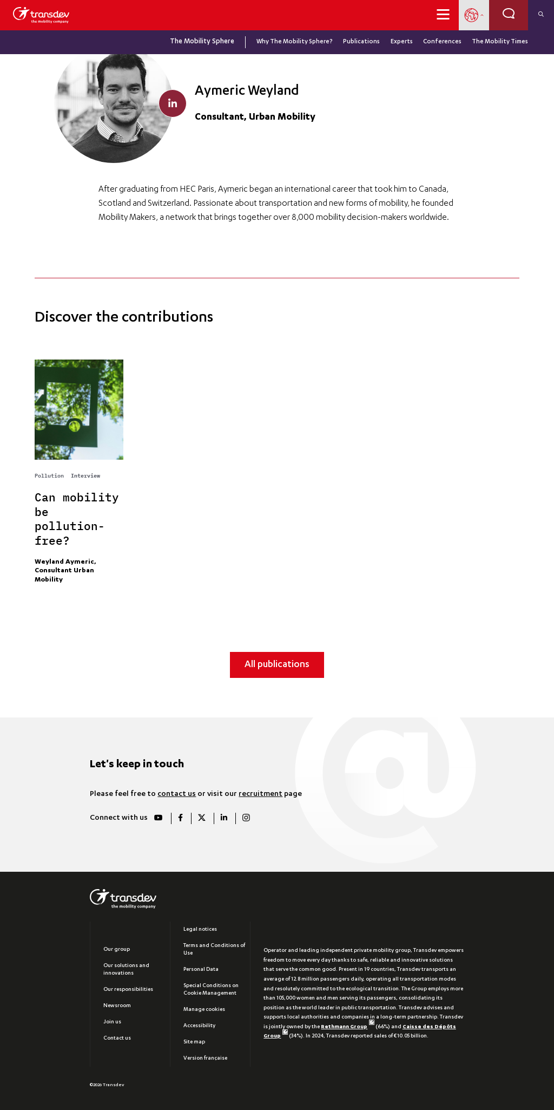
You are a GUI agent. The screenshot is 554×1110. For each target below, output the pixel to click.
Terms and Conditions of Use (214, 950)
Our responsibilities (128, 990)
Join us (112, 1022)
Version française (205, 1058)
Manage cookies (204, 1010)
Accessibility (199, 1026)
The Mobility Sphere (202, 42)
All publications (277, 665)
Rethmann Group (347, 1027)
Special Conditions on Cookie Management (211, 990)
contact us (176, 794)
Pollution (49, 475)
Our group (116, 949)
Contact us (117, 1038)
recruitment (260, 794)
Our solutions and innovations (126, 970)
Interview (85, 475)
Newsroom (117, 1006)
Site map (194, 1042)
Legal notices (200, 929)
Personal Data (201, 970)
